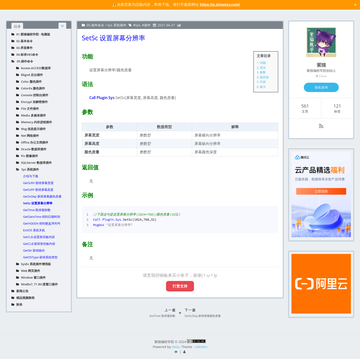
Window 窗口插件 (31, 277)
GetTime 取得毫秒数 (37, 210)
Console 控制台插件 (32, 95)
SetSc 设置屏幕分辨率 (37, 203)
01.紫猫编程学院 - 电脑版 (30, 34)
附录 (16, 304)
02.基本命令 (22, 41)
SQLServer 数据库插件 (34, 163)
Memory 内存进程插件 (34, 122)
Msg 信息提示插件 (31, 129)
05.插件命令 (22, 61)
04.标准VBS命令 (24, 54)
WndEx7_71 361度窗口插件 (37, 284)
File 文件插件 (27, 108)
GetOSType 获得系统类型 (40, 257)
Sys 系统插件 (27, 169)
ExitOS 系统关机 (34, 230)
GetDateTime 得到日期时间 (41, 217)
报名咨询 (321, 87)
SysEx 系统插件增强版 (33, 264)
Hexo (176, 347)
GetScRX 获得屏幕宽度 (38, 183)
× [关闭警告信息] (355, 4)
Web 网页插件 (28, 271)
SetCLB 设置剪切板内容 (39, 237)
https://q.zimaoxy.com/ (220, 5)
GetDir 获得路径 (34, 250)
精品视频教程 (23, 298)
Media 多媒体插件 (31, 115)
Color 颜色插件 (29, 81)
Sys (137, 25)
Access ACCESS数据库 (33, 68)
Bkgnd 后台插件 (29, 75)
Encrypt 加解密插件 (32, 102)
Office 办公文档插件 (32, 142)
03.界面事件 (22, 48)
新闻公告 (19, 291)
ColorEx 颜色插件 (30, 88)
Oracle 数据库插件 (31, 149)
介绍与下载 (30, 176)
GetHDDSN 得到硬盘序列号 (41, 223)
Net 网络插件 (27, 135)
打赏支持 (180, 286)
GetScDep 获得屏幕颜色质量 (42, 196)
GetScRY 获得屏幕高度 (38, 190)
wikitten (201, 347)
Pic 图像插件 (27, 156)
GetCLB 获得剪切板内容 (39, 244)
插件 (147, 25)
